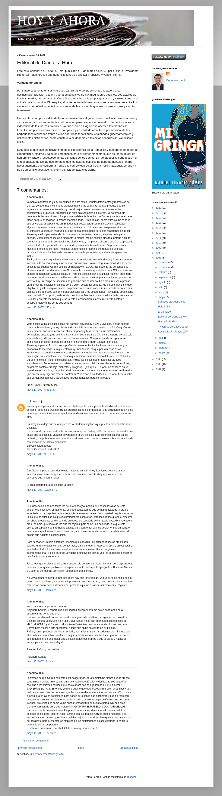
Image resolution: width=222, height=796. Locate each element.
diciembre (164, 262)
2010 (159, 242)
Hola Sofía (164, 306)
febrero (163, 347)
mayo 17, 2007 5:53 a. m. (41, 389)
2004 (159, 369)
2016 (159, 227)
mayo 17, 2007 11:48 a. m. (42, 661)
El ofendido (164, 311)
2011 (159, 237)
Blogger (131, 776)
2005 (159, 364)
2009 (159, 247)
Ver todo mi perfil (175, 80)
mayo (162, 297)
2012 (159, 232)
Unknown (32, 401)
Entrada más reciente (30, 747)
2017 (159, 222)
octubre (163, 272)
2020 (159, 207)
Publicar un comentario (35, 740)
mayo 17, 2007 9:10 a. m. (41, 454)
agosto (163, 282)
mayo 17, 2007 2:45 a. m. (41, 307)
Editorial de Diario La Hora (173, 316)
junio (162, 292)
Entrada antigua (129, 747)
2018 (159, 217)
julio (161, 287)
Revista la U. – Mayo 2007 (173, 331)
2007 (159, 257)
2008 (159, 252)
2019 (159, 212)
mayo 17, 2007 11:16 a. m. (42, 590)
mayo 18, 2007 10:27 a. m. (42, 733)
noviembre (165, 267)
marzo (162, 342)
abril (161, 337)
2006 (159, 359)
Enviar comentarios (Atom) (48, 754)
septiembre (165, 277)
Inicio (81, 747)
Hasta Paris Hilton (168, 321)
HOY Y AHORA (61, 20)
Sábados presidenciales (171, 301)
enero (162, 352)
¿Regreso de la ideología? (173, 326)
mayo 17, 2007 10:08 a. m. (42, 489)
